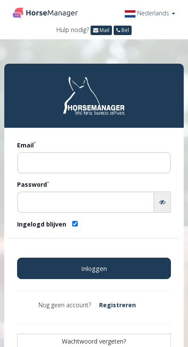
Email (26, 145)
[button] (150, 13)
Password (33, 184)
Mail (101, 30)
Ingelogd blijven (41, 224)
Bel (122, 30)
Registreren (117, 305)
